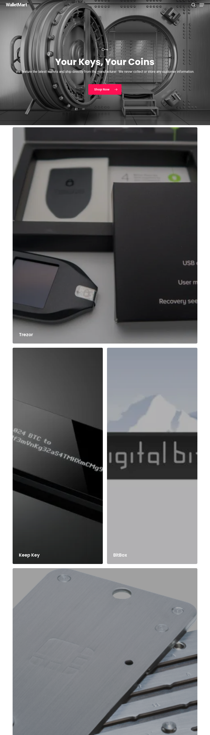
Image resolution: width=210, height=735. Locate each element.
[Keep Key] (58, 456)
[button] (201, 5)
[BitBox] (152, 456)
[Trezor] (105, 235)
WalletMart (16, 5)
